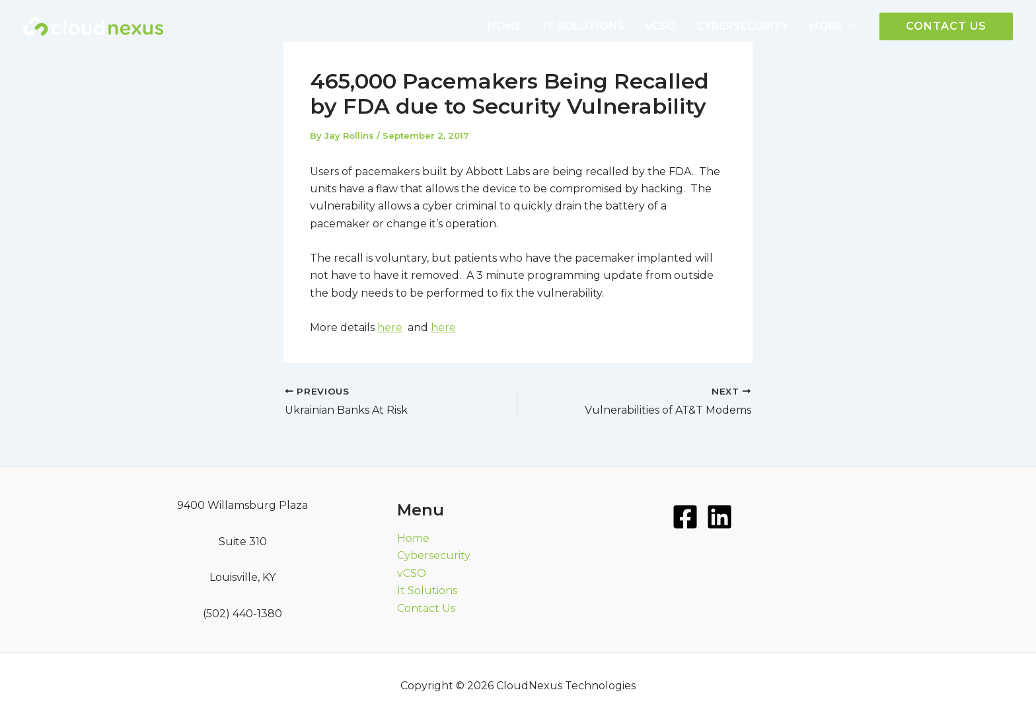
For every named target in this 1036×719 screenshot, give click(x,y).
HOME (505, 26)
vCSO (661, 26)
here (389, 327)
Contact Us (426, 608)
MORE (832, 26)
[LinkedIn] (719, 517)
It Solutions (427, 590)
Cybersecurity (433, 555)
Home (413, 538)
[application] (849, 26)
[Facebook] (685, 517)
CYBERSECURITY (742, 26)
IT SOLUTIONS (583, 26)
